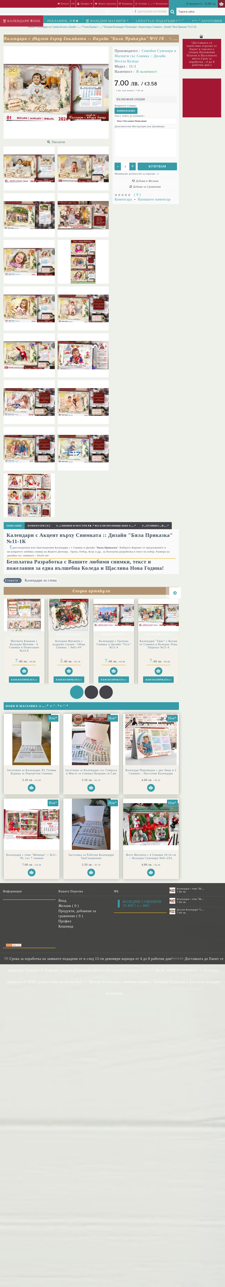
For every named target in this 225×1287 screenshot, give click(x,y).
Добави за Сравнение (147, 186)
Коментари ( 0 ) (39, 525)
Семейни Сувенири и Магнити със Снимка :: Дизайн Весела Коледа (145, 56)
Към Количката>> (24, 634)
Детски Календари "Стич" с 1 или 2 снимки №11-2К (190, 909)
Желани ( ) (68, 906)
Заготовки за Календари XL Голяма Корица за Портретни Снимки (31, 772)
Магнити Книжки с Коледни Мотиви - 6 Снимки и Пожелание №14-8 (24, 645)
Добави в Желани (147, 180)
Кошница (65, 926)
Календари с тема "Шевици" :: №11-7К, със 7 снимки (82, 848)
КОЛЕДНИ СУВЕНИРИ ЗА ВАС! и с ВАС (142, 904)
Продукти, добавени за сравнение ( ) (77, 913)
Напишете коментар (154, 199)
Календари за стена (41, 580)
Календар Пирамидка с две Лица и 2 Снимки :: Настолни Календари (31, 848)
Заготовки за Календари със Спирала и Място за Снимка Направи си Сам (83, 772)
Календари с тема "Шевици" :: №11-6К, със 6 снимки (190, 888)
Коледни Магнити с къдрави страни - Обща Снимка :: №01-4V (69, 644)
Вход (62, 901)
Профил (64, 921)
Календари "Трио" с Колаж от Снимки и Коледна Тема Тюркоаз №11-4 (158, 644)
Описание (14, 525)
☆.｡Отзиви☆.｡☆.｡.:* (155, 525)
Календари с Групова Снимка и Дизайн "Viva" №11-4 (114, 644)
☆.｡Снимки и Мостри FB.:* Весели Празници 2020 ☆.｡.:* (96, 525)
